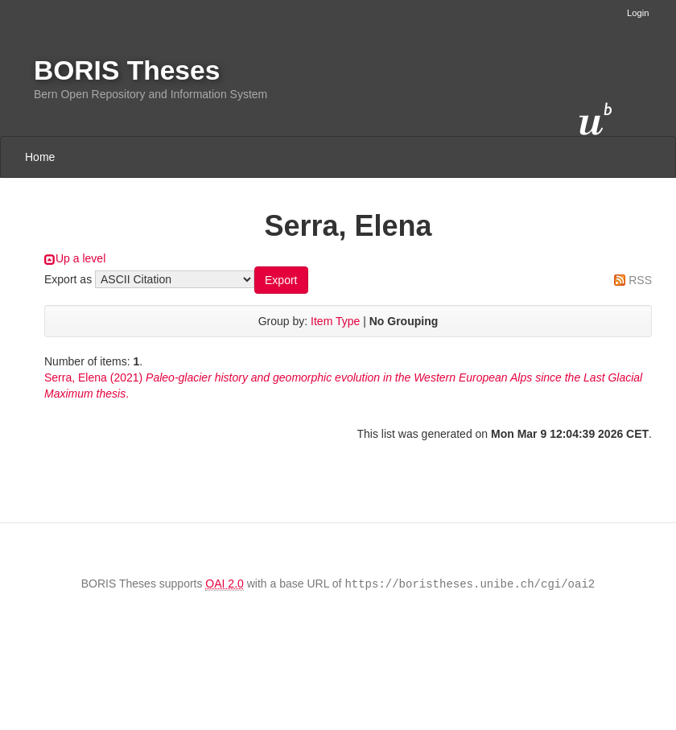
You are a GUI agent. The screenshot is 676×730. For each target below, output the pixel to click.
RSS (640, 280)
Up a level (80, 258)
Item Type (335, 321)
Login (638, 13)
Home (40, 157)
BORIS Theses (127, 70)
